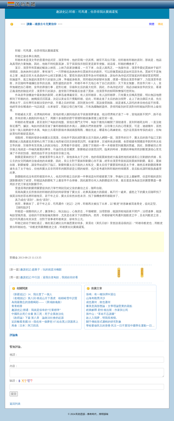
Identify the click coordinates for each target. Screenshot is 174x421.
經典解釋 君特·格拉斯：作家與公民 (107, 309)
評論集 (14, 335)
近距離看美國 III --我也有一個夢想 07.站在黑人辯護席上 (45, 321)
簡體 (151, 24)
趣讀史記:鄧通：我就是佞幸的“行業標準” (36, 309)
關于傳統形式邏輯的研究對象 (103, 321)
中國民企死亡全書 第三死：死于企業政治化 (38, 313)
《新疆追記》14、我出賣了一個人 (32, 294)
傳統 (160, 24)
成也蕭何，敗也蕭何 (98, 302)
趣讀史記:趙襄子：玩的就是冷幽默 (41, 269)
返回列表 (15, 403)
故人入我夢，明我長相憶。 (102, 317)
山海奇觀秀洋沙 (95, 298)
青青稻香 (17, 306)
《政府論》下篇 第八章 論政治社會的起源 (38, 317)
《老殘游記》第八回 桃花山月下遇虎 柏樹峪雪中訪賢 (44, 298)
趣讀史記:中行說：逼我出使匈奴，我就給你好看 (49, 277)
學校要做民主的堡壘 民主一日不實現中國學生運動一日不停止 (123, 325)
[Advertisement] (71, 37)
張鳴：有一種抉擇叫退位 (101, 294)
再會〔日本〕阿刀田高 (25, 325)
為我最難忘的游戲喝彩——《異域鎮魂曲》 (37, 302)
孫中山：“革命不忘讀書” (101, 313)
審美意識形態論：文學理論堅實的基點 (109, 306)
